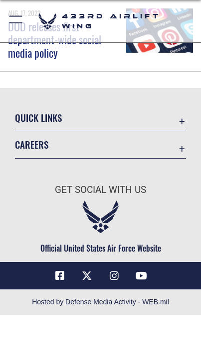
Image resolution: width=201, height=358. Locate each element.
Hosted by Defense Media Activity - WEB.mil (100, 302)
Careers (31, 144)
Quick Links (38, 117)
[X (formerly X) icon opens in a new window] (86, 275)
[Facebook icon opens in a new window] (59, 275)
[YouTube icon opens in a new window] (141, 275)
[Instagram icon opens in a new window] (114, 275)
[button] (16, 21)
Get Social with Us (100, 189)
